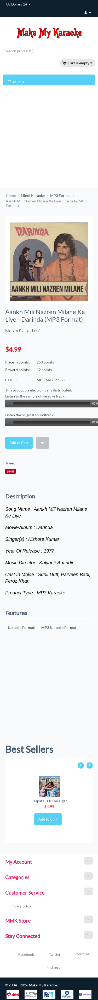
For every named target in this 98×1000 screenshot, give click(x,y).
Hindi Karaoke (33, 195)
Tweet (10, 463)
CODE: (11, 380)
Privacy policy (20, 906)
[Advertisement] (49, 136)
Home (11, 195)
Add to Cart (18, 442)
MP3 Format (60, 195)
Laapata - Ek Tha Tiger (49, 801)
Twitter (49, 955)
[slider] (51, 403)
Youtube (76, 954)
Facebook (20, 955)
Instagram (49, 967)
